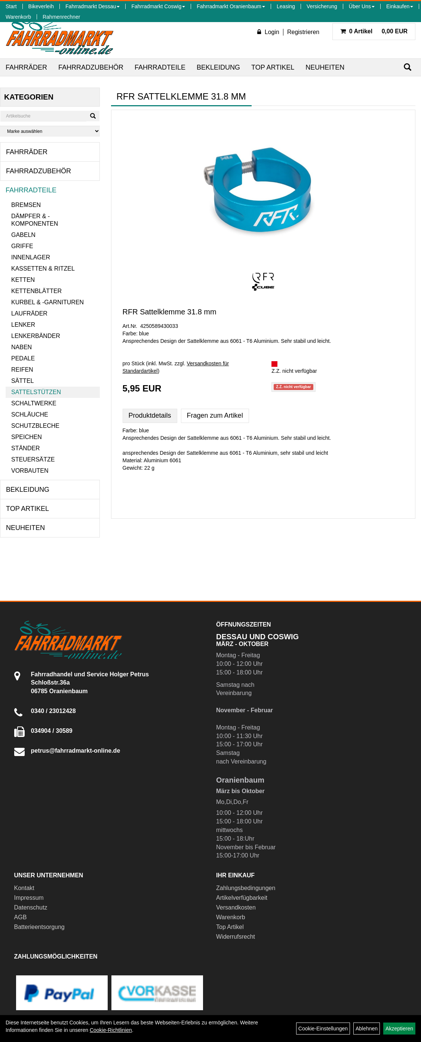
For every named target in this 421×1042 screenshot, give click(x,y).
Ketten (23, 280)
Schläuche (29, 414)
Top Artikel (272, 67)
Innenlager (30, 257)
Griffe (22, 246)
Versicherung (322, 6)
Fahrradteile (160, 67)
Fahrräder (26, 67)
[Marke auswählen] (50, 131)
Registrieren (303, 32)
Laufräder (29, 313)
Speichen (26, 437)
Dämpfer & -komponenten (34, 220)
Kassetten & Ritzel (43, 268)
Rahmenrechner (61, 16)
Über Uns (362, 6)
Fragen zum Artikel (215, 415)
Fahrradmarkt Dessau (92, 6)
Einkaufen (399, 6)
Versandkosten (236, 907)
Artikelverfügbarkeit (241, 898)
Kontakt (24, 888)
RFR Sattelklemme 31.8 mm (169, 312)
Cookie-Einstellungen (323, 1029)
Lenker (23, 325)
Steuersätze (33, 459)
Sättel (22, 381)
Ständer (25, 448)
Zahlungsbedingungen (245, 888)
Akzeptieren (399, 1029)
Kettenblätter (36, 291)
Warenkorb (18, 16)
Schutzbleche (35, 426)
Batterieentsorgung (39, 927)
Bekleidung (218, 67)
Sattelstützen (36, 392)
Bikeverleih (41, 6)
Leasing (286, 6)
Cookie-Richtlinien (111, 1030)
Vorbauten (30, 470)
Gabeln (23, 235)
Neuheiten (324, 67)
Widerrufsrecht (235, 936)
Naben (21, 347)
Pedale (23, 358)
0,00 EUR (374, 31)
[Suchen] (407, 67)
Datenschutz (30, 907)
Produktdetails (150, 415)
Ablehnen (367, 1029)
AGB (20, 917)
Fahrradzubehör (90, 67)
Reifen (22, 369)
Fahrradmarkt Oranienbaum (231, 6)
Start (11, 6)
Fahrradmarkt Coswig (158, 6)
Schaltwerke (33, 403)
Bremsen (26, 205)
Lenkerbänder (35, 336)
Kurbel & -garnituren (47, 302)
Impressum (29, 898)
